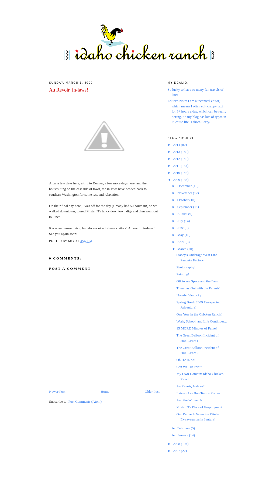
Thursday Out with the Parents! (198, 288)
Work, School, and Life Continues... (201, 321)
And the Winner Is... (190, 400)
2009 (177, 180)
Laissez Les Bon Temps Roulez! (199, 393)
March (182, 249)
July (180, 221)
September (185, 207)
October (183, 200)
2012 (177, 159)
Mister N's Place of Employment (199, 407)
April (181, 242)
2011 (177, 166)
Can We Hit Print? (189, 367)
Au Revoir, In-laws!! (69, 90)
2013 (177, 152)
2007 (177, 451)
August (182, 214)
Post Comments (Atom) (85, 401)
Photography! (185, 267)
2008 (177, 444)
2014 (177, 145)
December (185, 186)
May (181, 235)
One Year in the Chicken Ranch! (199, 314)
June (181, 228)
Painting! (182, 274)
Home (105, 392)
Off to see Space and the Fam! (197, 281)
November (185, 193)
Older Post (152, 392)
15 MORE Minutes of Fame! (196, 328)
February (184, 428)
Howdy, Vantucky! (189, 295)
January (183, 435)
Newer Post (57, 392)
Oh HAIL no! (185, 360)
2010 (177, 173)
